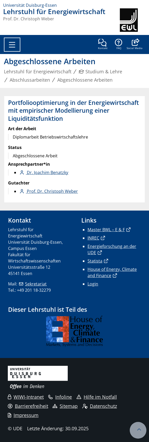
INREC (93, 238)
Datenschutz (99, 406)
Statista (95, 261)
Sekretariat (36, 284)
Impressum (23, 415)
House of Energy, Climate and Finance (112, 272)
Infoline (60, 397)
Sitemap (65, 406)
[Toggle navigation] (12, 45)
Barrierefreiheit (28, 406)
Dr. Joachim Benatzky (47, 172)
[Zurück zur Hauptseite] (133, 20)
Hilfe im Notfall (97, 397)
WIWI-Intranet (26, 397)
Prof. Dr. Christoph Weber (52, 191)
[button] (134, 44)
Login (93, 284)
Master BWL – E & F (106, 229)
